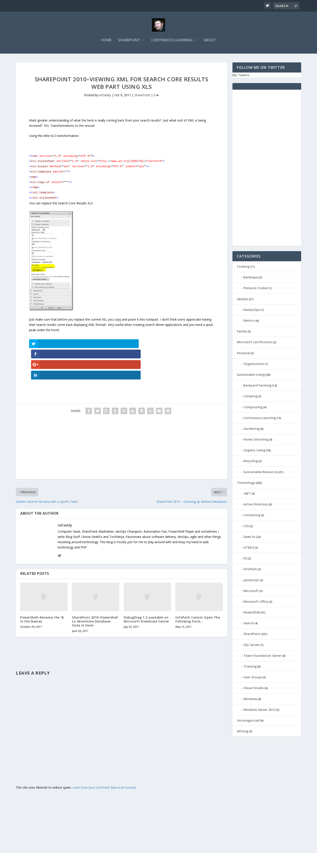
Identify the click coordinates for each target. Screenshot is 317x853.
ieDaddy (105, 96)
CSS (246, 527)
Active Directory (255, 505)
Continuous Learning (171, 41)
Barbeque (250, 278)
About (210, 41)
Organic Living (254, 451)
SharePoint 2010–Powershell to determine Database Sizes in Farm (95, 590)
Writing (242, 732)
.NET (247, 494)
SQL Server (251, 645)
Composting (252, 408)
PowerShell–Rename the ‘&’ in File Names (42, 588)
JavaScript (251, 581)
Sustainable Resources (260, 472)
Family (242, 332)
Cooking (243, 267)
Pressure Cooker (255, 289)
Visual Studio (253, 688)
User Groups (252, 678)
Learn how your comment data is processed (104, 757)
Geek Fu (249, 537)
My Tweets (240, 76)
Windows (250, 699)
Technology (246, 483)
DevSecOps (251, 310)
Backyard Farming (257, 386)
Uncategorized (248, 721)
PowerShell (251, 613)
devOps (242, 300)
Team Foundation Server (262, 656)
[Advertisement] (121, 417)
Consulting (251, 516)
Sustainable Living (251, 375)
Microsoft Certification (254, 343)
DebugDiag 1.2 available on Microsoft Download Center (146, 588)
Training (250, 667)
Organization (253, 364)
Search (248, 624)
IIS (245, 559)
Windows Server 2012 (259, 710)
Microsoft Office (255, 602)
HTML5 (248, 548)
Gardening (251, 429)
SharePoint (129, 41)
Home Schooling (255, 440)
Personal (243, 354)
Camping (250, 397)
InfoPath (250, 570)
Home (106, 41)
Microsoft (251, 591)
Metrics (249, 321)
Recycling (250, 462)
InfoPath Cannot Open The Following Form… (197, 588)
